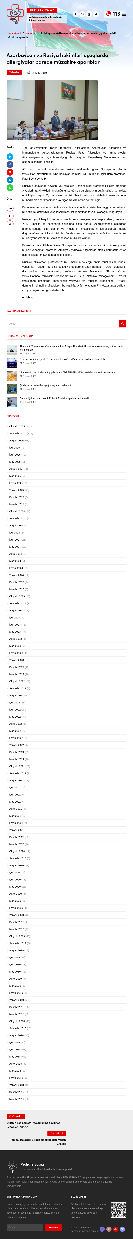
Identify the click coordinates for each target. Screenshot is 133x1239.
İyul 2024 (14, 532)
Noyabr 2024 (16, 504)
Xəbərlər (14, 72)
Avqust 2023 (16, 610)
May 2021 (15, 801)
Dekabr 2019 (16, 922)
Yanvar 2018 (16, 1084)
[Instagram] (82, 14)
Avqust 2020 (16, 865)
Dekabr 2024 (16, 497)
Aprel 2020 (15, 893)
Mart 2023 (15, 645)
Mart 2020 (15, 900)
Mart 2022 (15, 730)
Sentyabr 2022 (17, 688)
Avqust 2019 (16, 950)
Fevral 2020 (16, 907)
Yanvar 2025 (16, 490)
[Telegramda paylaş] (10, 180)
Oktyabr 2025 (17, 426)
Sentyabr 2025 (17, 433)
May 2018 (15, 1056)
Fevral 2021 (16, 822)
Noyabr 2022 (16, 674)
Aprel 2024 (15, 553)
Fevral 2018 (16, 1077)
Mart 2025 (15, 475)
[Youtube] (89, 14)
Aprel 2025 (15, 468)
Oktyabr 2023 (17, 596)
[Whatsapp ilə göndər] (10, 187)
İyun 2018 (15, 1049)
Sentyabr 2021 (17, 773)
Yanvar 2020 (16, 914)
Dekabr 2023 (16, 582)
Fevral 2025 (16, 483)
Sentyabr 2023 (17, 603)
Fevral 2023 (16, 652)
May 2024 (15, 546)
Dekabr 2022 (16, 667)
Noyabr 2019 (16, 929)
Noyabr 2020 (16, 844)
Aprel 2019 (15, 978)
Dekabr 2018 (16, 1007)
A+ (10, 208)
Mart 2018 (15, 1070)
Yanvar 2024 (16, 575)
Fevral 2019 (16, 992)
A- (10, 216)
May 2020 (15, 886)
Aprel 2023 (15, 638)
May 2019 (15, 971)
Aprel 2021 (15, 808)
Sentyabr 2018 (17, 1028)
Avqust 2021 (16, 780)
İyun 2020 (15, 879)
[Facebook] (76, 14)
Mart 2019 (15, 985)
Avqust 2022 (16, 695)
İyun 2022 (15, 709)
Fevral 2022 (16, 737)
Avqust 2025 (16, 440)
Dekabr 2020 (16, 837)
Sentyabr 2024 (17, 518)
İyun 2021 (15, 794)
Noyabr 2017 (16, 1099)
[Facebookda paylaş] (10, 164)
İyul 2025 (14, 447)
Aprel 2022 (15, 723)
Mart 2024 (15, 560)
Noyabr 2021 (16, 759)
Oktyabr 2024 (17, 511)
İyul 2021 (14, 787)
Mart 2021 (15, 815)
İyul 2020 (14, 872)
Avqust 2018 (16, 1035)
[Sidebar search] (122, 323)
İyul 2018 (14, 1042)
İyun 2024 (15, 539)
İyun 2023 (15, 624)
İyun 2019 (15, 964)
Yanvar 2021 (16, 829)
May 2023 (15, 631)
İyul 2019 (14, 957)
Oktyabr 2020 (17, 851)
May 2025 (15, 461)
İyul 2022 (14, 702)
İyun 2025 (15, 454)
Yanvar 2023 (16, 660)
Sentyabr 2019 (17, 943)
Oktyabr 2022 (17, 681)
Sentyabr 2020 (17, 858)
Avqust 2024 (16, 525)
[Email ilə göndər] (10, 172)
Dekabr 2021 (16, 752)
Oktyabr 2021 (17, 766)
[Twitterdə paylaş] (10, 156)
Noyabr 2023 (16, 589)
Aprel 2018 (15, 1063)
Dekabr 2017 (16, 1091)
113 (116, 14)
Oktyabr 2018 (17, 1021)
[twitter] (96, 14)
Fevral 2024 (16, 567)
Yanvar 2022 (16, 745)
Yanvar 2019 (16, 999)
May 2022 (15, 716)
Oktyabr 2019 (17, 936)
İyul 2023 (14, 617)
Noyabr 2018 (16, 1014)
